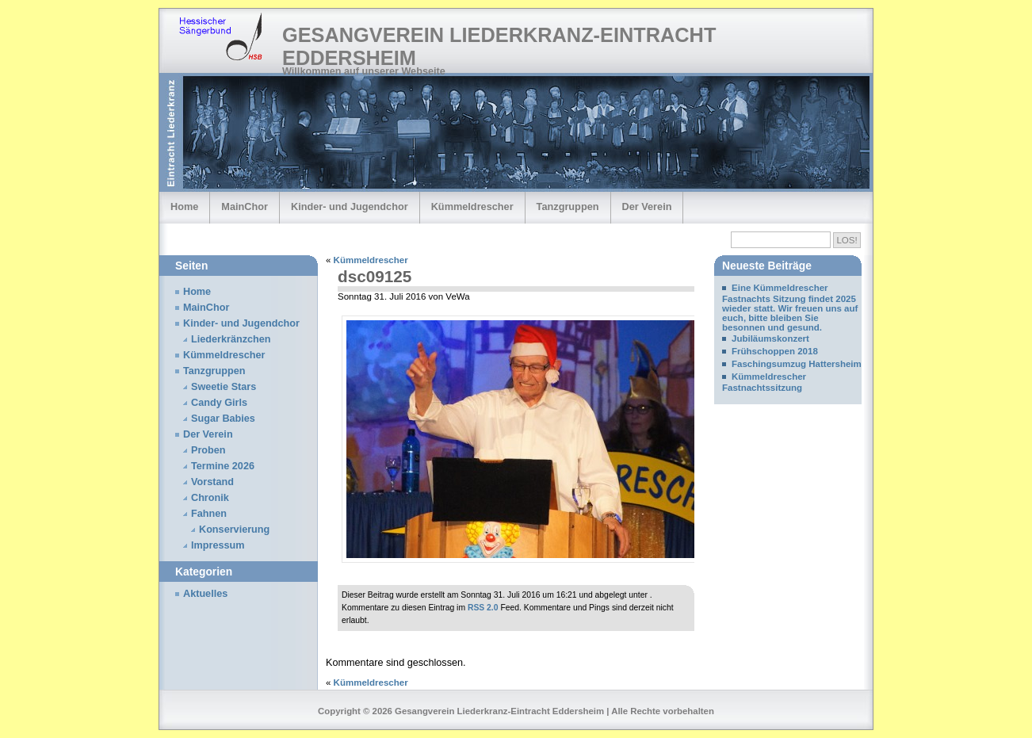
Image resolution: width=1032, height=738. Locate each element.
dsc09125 (374, 276)
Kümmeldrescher (472, 206)
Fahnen (209, 513)
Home (184, 206)
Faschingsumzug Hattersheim (797, 364)
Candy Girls (219, 402)
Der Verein (647, 206)
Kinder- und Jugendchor (349, 206)
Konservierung (234, 529)
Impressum (218, 545)
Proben (208, 450)
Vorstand (212, 482)
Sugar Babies (223, 418)
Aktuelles (205, 593)
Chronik (210, 497)
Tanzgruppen (568, 206)
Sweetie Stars (223, 386)
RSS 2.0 (483, 607)
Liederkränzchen (231, 339)
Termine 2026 (222, 466)
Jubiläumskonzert (770, 338)
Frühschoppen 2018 (775, 351)
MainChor (244, 206)
